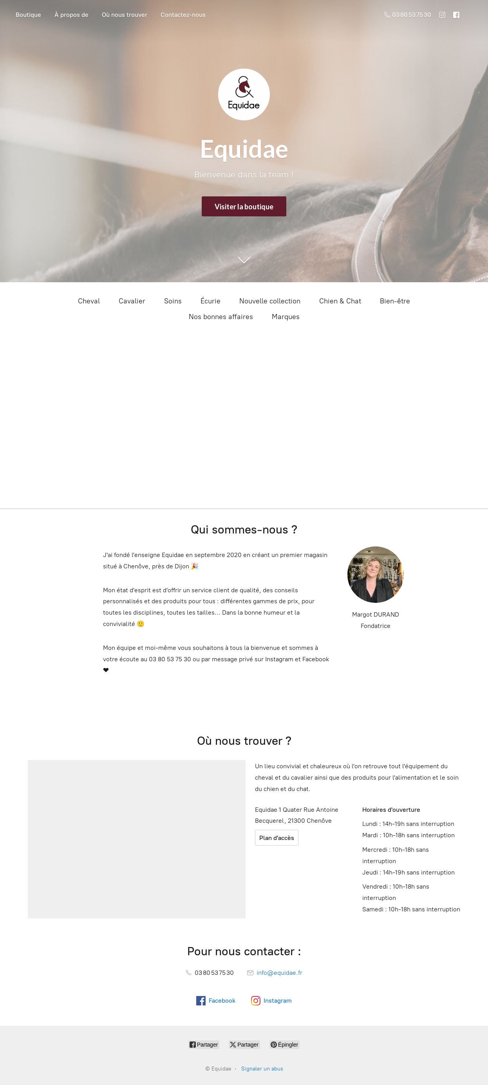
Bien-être (395, 301)
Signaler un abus (262, 1068)
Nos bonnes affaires (221, 316)
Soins (173, 301)
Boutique (28, 14)
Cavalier (132, 301)
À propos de (71, 14)
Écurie (211, 301)
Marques (286, 316)
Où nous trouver (124, 14)
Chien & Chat (340, 301)
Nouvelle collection (269, 301)
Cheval (89, 301)
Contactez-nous (183, 14)
